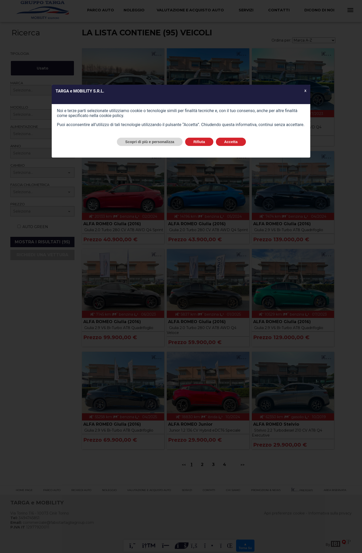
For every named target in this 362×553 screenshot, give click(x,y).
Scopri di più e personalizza (149, 142)
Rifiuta (199, 142)
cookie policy (111, 115)
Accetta (231, 142)
